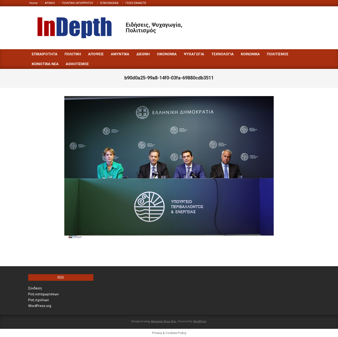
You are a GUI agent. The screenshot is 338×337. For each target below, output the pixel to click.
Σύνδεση (35, 288)
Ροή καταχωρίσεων (43, 294)
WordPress (199, 321)
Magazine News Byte (163, 321)
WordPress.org (39, 306)
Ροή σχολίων (38, 300)
